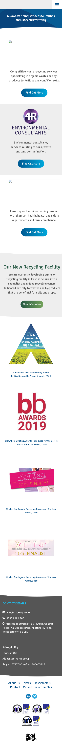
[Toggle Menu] (57, 4)
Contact (15, 687)
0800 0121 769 (13, 618)
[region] (31, 252)
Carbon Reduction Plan (37, 687)
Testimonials (43, 683)
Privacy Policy (10, 647)
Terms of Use (9, 653)
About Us (14, 683)
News (27, 683)
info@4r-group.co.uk (16, 612)
